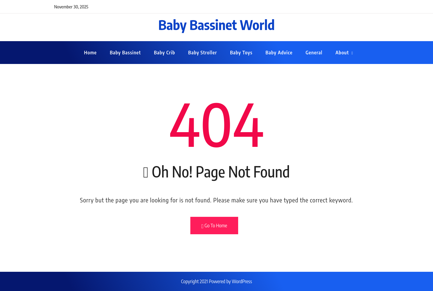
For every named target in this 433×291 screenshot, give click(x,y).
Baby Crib (164, 53)
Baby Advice (279, 53)
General (314, 53)
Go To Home (214, 226)
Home (90, 53)
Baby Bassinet (125, 53)
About (342, 53)
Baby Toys (241, 53)
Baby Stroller (202, 53)
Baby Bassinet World (216, 24)
